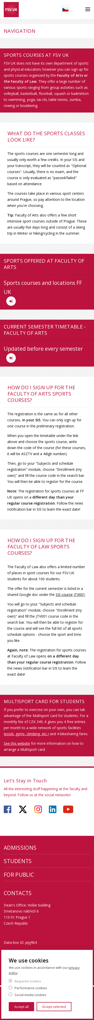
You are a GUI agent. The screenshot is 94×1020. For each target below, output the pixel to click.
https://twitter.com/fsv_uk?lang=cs (23, 809)
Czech (65, 10)
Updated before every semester (43, 354)
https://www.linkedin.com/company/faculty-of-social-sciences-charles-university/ (52, 809)
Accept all (21, 1006)
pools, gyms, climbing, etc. (26, 733)
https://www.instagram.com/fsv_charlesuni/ (38, 809)
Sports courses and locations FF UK (43, 292)
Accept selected (54, 1006)
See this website (17, 743)
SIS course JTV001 (70, 594)
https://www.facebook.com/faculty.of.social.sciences (7, 809)
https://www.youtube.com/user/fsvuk (68, 809)
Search (77, 10)
